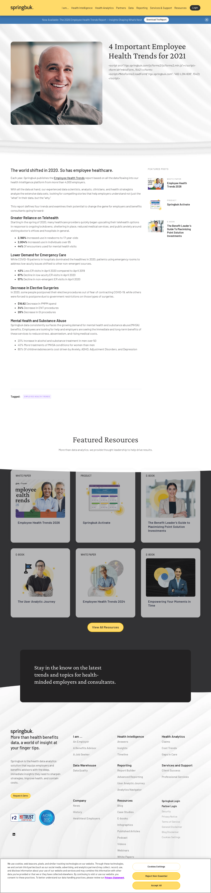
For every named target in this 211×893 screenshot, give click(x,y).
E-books (122, 818)
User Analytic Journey (131, 783)
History (77, 812)
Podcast (122, 837)
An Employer (81, 741)
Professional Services (175, 776)
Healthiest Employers (86, 818)
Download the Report (156, 19)
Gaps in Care (169, 754)
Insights (122, 748)
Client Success (171, 770)
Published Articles (128, 831)
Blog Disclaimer (170, 831)
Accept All (156, 885)
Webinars (123, 850)
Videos (121, 844)
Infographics (125, 824)
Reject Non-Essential (156, 876)
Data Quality (80, 770)
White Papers (125, 856)
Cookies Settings (171, 837)
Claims (166, 741)
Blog (120, 805)
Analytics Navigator (129, 789)
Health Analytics (173, 736)
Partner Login (169, 806)
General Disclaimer (172, 826)
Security (166, 811)
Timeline (122, 754)
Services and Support (177, 765)
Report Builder (126, 770)
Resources (125, 800)
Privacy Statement (114, 877)
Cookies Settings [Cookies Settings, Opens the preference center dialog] (156, 866)
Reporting (124, 765)
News (76, 805)
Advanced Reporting (130, 776)
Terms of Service (171, 821)
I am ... (77, 736)
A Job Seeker (81, 754)
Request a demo (20, 795)
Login (195, 7)
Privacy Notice (169, 816)
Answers (122, 741)
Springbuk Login (171, 801)
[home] (34, 7)
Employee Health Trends (69, 177)
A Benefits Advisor (84, 748)
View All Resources (105, 627)
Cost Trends (169, 748)
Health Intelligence (130, 736)
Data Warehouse (84, 765)
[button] (65, 7)
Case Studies (125, 812)
